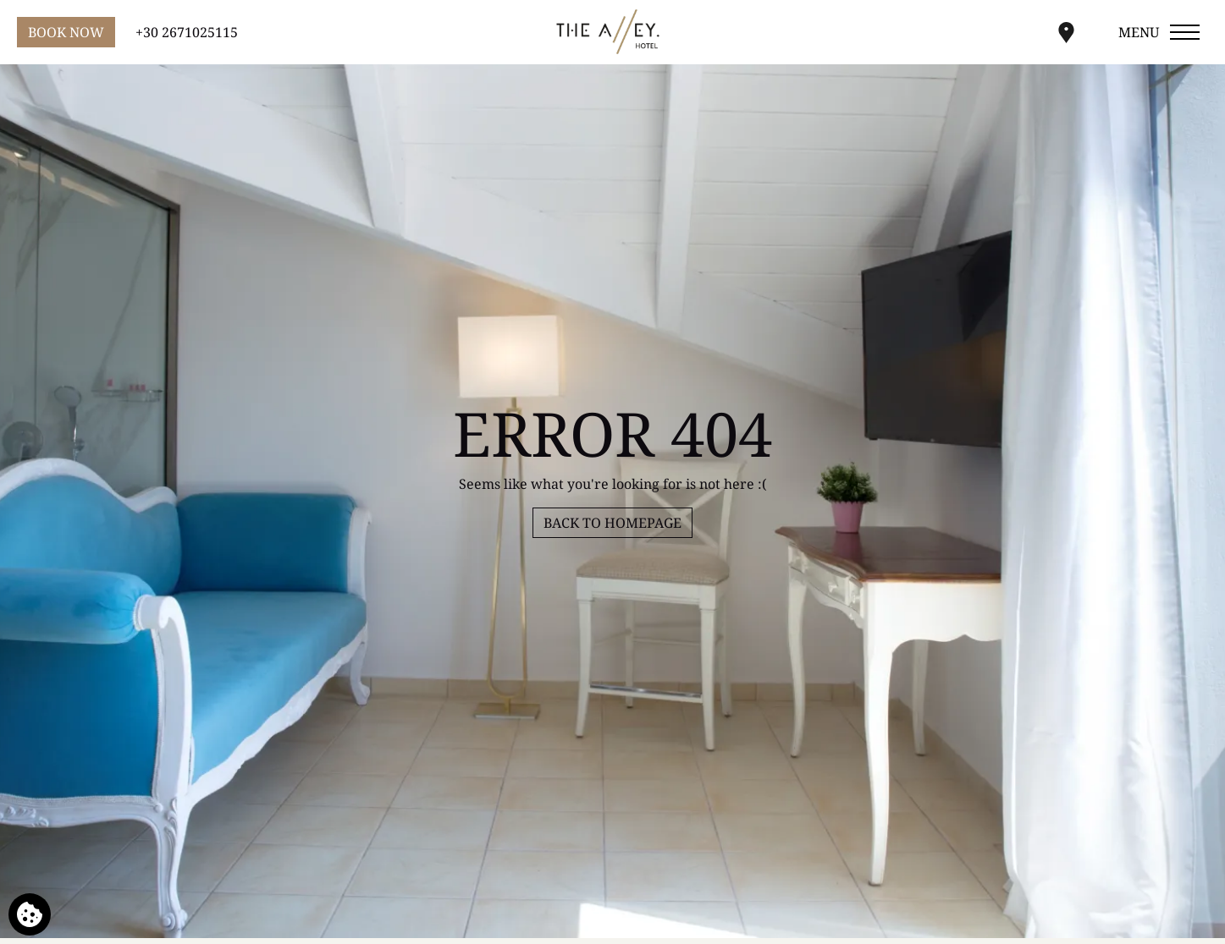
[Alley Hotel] (612, 31)
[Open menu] (1160, 32)
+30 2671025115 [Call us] (186, 32)
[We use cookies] (29, 914)
